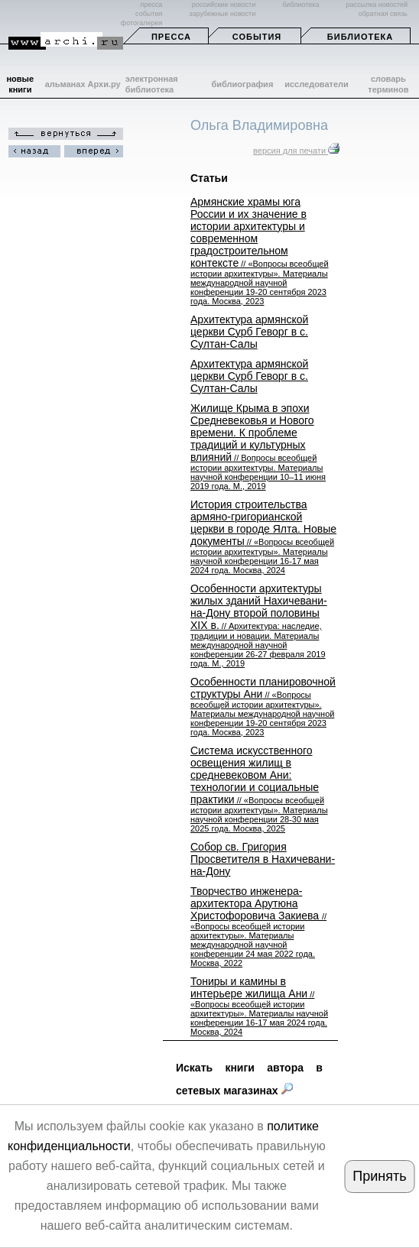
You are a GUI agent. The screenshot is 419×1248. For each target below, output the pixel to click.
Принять (379, 1176)
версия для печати (296, 150)
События (256, 36)
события (148, 14)
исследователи (316, 84)
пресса (151, 4)
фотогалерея (141, 23)
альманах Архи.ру (83, 84)
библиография (243, 84)
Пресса (171, 36)
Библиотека (360, 36)
